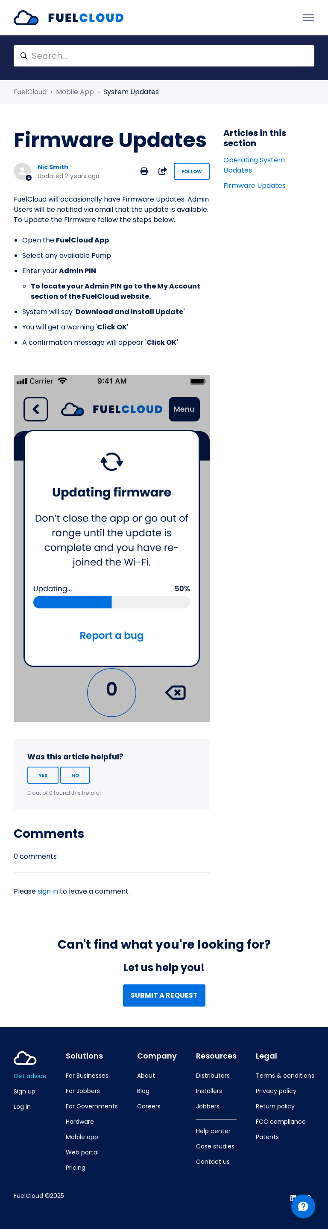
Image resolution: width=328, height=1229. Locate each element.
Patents (267, 1137)
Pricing (75, 1167)
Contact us (213, 1161)
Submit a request (164, 995)
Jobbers (208, 1106)
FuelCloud (30, 92)
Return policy (275, 1106)
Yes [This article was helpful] (42, 775)
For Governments (92, 1106)
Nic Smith (53, 167)
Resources (216, 1056)
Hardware (80, 1121)
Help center (213, 1131)
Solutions (84, 1056)
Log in (22, 1106)
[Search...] (164, 55)
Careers (149, 1106)
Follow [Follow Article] (192, 171)
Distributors (213, 1075)
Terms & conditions (285, 1075)
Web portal (82, 1152)
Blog (143, 1091)
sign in (48, 891)
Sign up (24, 1091)
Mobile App (75, 92)
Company (157, 1056)
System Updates (131, 92)
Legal (266, 1056)
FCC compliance (281, 1121)
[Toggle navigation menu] (309, 18)
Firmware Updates (254, 185)
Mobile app (82, 1137)
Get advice (30, 1076)
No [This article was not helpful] (75, 775)
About (146, 1075)
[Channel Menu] (303, 1206)
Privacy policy (276, 1091)
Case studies (215, 1146)
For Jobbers (83, 1091)
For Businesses (87, 1075)
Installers (209, 1091)
